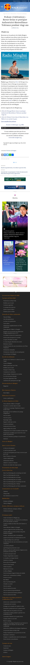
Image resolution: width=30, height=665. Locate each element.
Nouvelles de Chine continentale (11, 314)
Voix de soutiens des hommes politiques (12, 592)
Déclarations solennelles (9, 349)
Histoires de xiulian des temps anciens (12, 465)
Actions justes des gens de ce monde (11, 337)
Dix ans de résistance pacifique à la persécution (14, 436)
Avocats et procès (7, 577)
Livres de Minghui (7, 441)
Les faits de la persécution (9, 321)
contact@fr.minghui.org (15, 137)
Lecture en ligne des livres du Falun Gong (13, 529)
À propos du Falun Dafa (9, 298)
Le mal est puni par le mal (9, 450)
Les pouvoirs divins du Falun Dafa (11, 630)
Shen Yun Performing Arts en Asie (11, 475)
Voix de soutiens (7, 586)
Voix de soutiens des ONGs (9, 594)
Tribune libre (6, 493)
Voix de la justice (7, 417)
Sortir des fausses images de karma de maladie (14, 573)
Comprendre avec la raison (9, 604)
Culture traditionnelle (8, 458)
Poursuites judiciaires (8, 424)
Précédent (3, 165)
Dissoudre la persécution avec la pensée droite (14, 608)
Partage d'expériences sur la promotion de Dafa (14, 632)
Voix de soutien (7, 415)
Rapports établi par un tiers (9, 422)
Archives (5, 652)
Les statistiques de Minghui (9, 354)
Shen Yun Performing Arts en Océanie (12, 479)
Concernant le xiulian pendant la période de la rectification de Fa (14, 613)
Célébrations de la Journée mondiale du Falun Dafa (15, 430)
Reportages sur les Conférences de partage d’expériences (13, 412)
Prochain (3, 169)
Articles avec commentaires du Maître (12, 575)
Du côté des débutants (8, 357)
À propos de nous (7, 643)
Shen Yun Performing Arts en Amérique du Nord (14, 473)
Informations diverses (8, 460)
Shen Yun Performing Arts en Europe (12, 477)
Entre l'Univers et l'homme (9, 456)
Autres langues (6, 656)
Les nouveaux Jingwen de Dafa (10, 295)
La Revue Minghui (7, 571)
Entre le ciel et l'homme (8, 445)
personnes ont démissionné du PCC (14, 537)
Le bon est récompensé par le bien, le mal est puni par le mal (15, 453)
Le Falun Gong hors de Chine (10, 401)
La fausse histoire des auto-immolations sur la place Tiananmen (15, 542)
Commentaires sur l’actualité (10, 489)
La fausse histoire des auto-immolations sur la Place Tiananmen (15, 346)
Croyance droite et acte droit (10, 618)
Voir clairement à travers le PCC (10, 495)
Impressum (6, 648)
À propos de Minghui (8, 650)
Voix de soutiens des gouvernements (11, 590)
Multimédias (13, 13)
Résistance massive (7, 344)
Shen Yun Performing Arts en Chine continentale (14, 486)
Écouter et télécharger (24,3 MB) (15, 125)
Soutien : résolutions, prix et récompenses (13, 535)
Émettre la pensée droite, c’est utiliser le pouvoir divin (13, 167)
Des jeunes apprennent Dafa (10, 378)
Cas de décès (6, 323)
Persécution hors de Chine (9, 426)
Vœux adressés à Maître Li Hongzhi (11, 527)
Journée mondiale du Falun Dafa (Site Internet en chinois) (15, 524)
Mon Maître (6, 579)
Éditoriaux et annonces (8, 395)
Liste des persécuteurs (8, 319)
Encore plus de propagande (9, 562)
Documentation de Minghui (10, 383)
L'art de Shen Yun (7, 470)
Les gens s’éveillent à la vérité (10, 339)
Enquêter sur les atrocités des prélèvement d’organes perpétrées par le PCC (13, 332)
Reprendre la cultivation (9, 634)
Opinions (5, 491)
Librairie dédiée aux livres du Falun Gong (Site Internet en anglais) (14, 532)
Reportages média (7, 419)
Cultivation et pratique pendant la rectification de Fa (12, 598)
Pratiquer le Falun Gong (9, 369)
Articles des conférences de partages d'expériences (15, 628)
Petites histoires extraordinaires (10, 639)
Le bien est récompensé (8, 448)
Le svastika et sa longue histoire (10, 558)
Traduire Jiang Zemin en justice (10, 556)
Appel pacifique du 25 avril (9, 428)
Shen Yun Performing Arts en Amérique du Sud (14, 481)
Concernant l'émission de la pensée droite (13, 616)
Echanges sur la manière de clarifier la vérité (13, 606)
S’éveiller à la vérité (7, 584)
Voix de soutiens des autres (9, 588)
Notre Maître (6, 392)
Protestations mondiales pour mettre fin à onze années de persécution (14, 433)
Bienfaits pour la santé (8, 303)
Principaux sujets (7, 515)
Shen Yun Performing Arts (9, 581)
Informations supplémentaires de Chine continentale (12, 326)
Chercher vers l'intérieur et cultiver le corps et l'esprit (14, 360)
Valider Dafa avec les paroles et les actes (12, 610)
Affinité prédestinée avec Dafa (10, 365)
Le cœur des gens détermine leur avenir (12, 341)
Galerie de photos (7, 566)
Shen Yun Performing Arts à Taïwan (11, 483)
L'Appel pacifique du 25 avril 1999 (11, 539)
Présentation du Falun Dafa (9, 300)
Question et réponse (8, 560)
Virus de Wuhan (7, 317)
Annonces (5, 438)
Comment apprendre (8, 305)
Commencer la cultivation (9, 372)
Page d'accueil (6, 13)
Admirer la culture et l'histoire (10, 462)
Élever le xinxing (7, 620)
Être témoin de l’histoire (9, 390)
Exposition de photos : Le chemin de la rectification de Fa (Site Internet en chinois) (15, 520)
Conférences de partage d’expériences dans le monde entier (13, 408)
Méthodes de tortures (8, 569)
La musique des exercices (9, 307)
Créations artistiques (8, 511)
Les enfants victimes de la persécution (12, 335)
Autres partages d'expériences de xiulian (12, 374)
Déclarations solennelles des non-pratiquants (13, 352)
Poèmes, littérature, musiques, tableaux (13, 506)
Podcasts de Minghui (22, 13)
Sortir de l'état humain (8, 564)
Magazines (5, 386)
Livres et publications (8, 398)
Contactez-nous (7, 646)
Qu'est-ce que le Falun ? (9, 309)
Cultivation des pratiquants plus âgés (12, 380)
